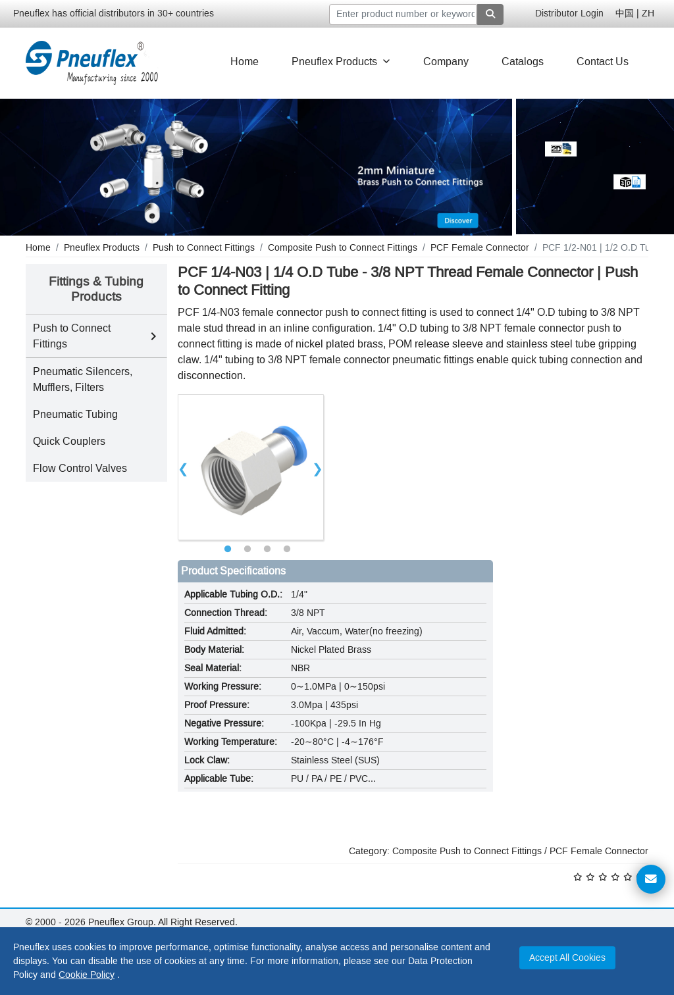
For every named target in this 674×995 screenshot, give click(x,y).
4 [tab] (287, 549)
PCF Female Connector (599, 851)
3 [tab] (267, 549)
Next (317, 467)
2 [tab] (247, 549)
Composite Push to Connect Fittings (467, 851)
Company (446, 61)
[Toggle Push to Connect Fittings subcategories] (153, 336)
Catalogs (523, 61)
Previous (183, 467)
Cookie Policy (87, 975)
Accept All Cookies (567, 958)
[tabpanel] (251, 467)
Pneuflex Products (341, 61)
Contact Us (603, 61)
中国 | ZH (634, 13)
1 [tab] (227, 549)
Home (244, 61)
